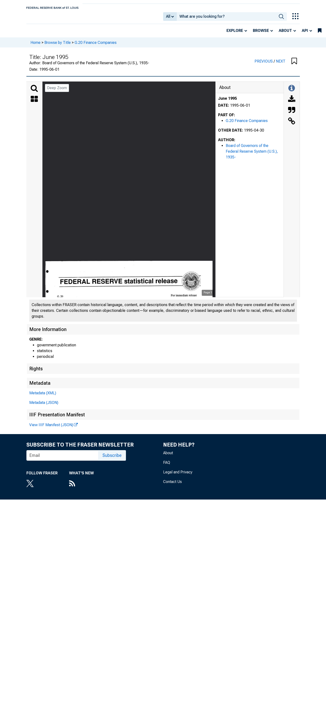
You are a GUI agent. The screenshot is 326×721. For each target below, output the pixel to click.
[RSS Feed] (81, 487)
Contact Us (172, 485)
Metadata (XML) (42, 396)
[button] (294, 65)
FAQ (166, 466)
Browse (261, 34)
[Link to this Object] (292, 125)
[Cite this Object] (292, 114)
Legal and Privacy (177, 475)
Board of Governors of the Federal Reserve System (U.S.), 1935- (252, 155)
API (305, 34)
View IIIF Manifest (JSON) (51, 428)
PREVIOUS (264, 64)
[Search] (34, 91)
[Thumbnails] (34, 103)
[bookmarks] (319, 34)
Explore (234, 34)
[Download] (292, 103)
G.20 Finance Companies (96, 45)
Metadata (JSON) (43, 406)
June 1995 (227, 101)
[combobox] (226, 18)
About (285, 34)
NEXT (280, 64)
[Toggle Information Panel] (291, 91)
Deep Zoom (57, 91)
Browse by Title (57, 45)
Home (35, 45)
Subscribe (112, 458)
